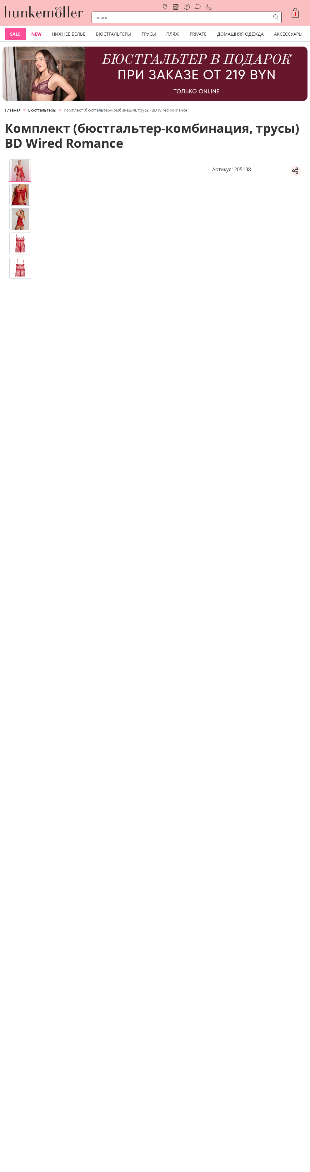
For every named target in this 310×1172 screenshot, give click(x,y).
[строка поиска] (182, 17)
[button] (297, 12)
